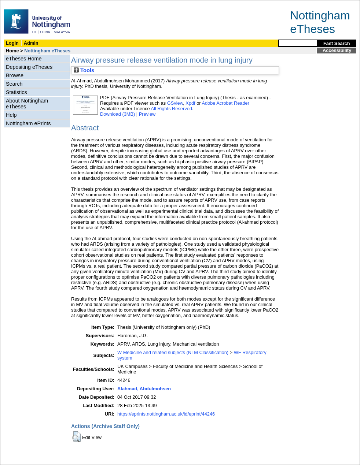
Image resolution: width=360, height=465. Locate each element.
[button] (76, 436)
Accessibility (337, 50)
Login (12, 43)
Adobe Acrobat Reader (225, 103)
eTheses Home (24, 59)
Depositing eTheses (29, 67)
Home (12, 50)
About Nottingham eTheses (27, 103)
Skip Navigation (16, 4)
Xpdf (190, 103)
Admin (31, 43)
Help (11, 115)
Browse (14, 75)
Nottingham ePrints (28, 123)
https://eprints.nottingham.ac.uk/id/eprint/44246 (166, 414)
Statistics (16, 92)
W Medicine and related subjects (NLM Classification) (172, 352)
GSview (175, 103)
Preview (147, 114)
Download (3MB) (117, 114)
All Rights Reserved (171, 108)
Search (14, 84)
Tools (84, 70)
